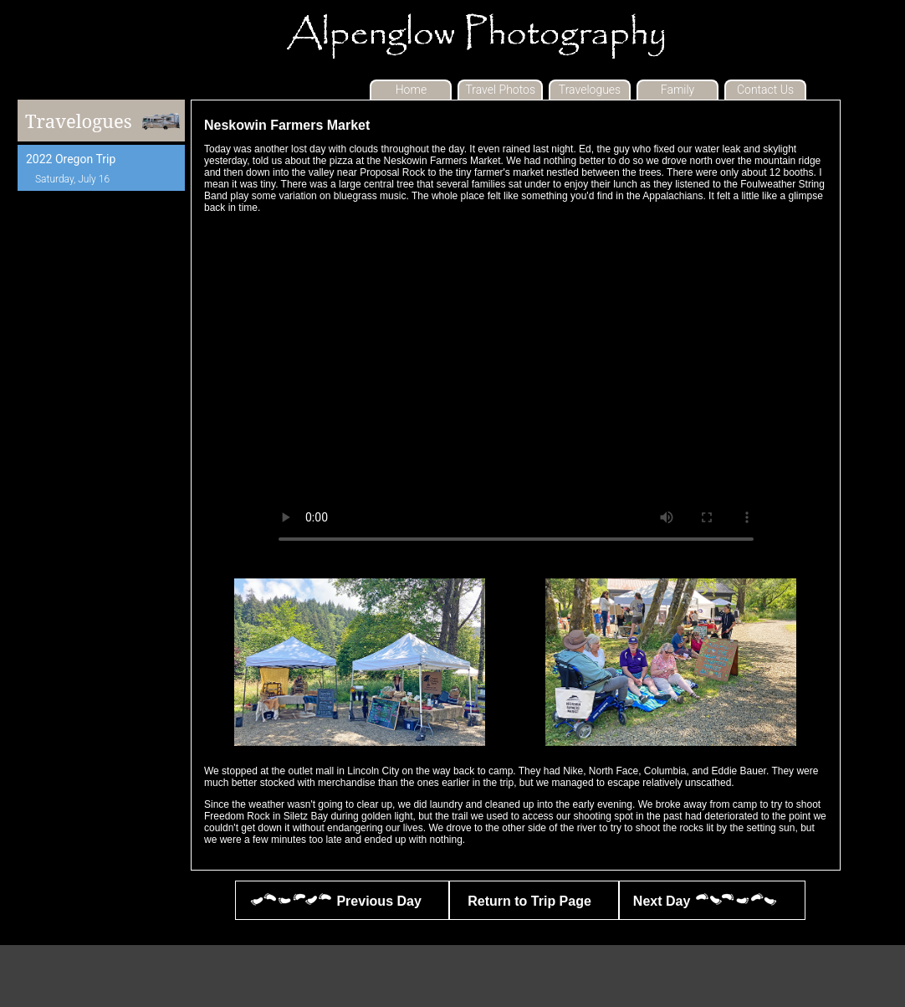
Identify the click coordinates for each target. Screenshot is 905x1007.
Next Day (705, 899)
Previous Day (335, 899)
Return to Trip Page (527, 899)
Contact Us (765, 89)
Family (678, 89)
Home (411, 89)
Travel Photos (500, 89)
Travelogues (590, 89)
